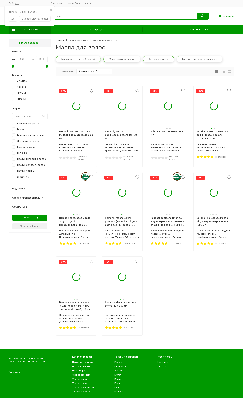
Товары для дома (81, 391)
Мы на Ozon (74, 3)
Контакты (89, 3)
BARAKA (21, 87)
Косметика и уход (78, 40)
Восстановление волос (30, 135)
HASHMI (21, 99)
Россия (118, 362)
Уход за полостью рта (83, 387)
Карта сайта (14, 372)
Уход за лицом (79, 379)
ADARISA (22, 81)
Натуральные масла (82, 362)
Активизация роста (28, 123)
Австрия (118, 370)
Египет (117, 375)
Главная (60, 40)
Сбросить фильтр (29, 226)
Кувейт (118, 383)
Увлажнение (24, 176)
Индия (117, 379)
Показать (27, 217)
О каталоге (57, 3)
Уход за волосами (102, 40)
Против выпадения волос (31, 159)
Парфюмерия (79, 370)
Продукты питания (82, 366)
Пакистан (119, 391)
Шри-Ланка (120, 366)
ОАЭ (116, 387)
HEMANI (21, 93)
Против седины (26, 170)
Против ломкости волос (31, 165)
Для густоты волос (28, 141)
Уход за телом (79, 383)
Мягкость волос (26, 147)
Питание (22, 153)
